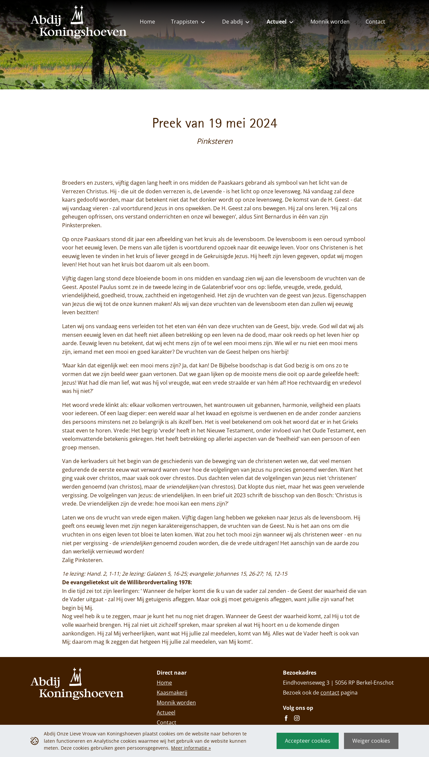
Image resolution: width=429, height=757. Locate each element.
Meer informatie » (191, 748)
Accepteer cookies (307, 740)
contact (329, 692)
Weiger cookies (371, 740)
